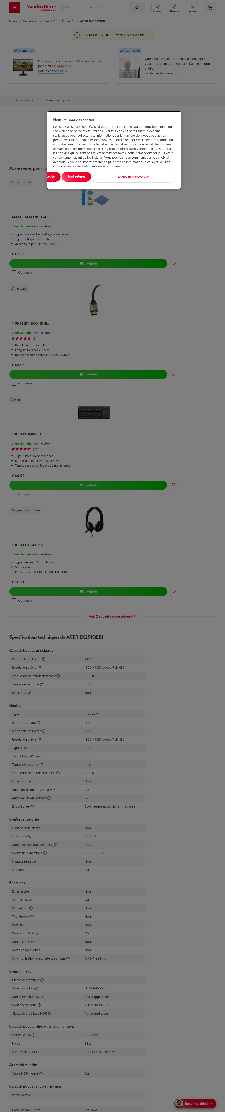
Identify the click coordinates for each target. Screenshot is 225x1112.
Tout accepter (71, 177)
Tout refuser (109, 177)
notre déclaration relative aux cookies (93, 166)
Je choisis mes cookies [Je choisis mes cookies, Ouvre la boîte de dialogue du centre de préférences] (153, 177)
